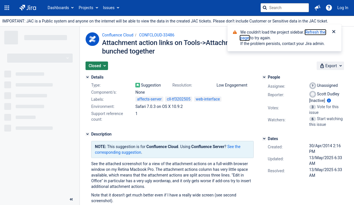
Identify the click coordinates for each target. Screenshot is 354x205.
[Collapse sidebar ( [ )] (71, 199)
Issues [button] (109, 7)
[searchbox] (285, 7)
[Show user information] (329, 100)
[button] (7, 7)
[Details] (87, 77)
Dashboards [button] (58, 7)
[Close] (334, 32)
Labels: (97, 99)
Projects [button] (86, 7)
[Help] (328, 7)
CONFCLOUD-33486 (156, 35)
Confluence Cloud (117, 35)
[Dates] (264, 139)
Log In (342, 7)
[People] (264, 77)
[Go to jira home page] (28, 7)
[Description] (87, 134)
